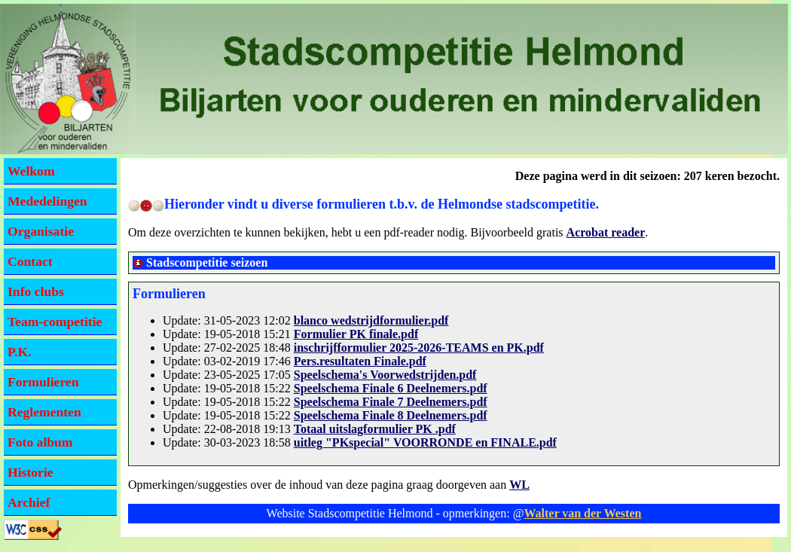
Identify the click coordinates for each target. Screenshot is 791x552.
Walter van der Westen (582, 513)
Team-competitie (55, 321)
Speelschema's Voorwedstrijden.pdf (385, 374)
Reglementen (44, 411)
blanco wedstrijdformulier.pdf (371, 320)
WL (519, 484)
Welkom (31, 170)
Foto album (40, 442)
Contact (30, 261)
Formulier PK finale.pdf (356, 334)
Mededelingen (47, 201)
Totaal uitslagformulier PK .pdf (375, 428)
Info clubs (36, 291)
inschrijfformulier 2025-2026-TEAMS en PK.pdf (419, 347)
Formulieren (43, 381)
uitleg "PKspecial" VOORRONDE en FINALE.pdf (425, 442)
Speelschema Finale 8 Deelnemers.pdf (390, 415)
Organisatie (41, 231)
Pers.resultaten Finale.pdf (360, 361)
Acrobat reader (606, 232)
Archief (29, 502)
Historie (30, 472)
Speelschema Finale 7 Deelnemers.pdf (390, 401)
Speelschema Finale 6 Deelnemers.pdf (390, 388)
